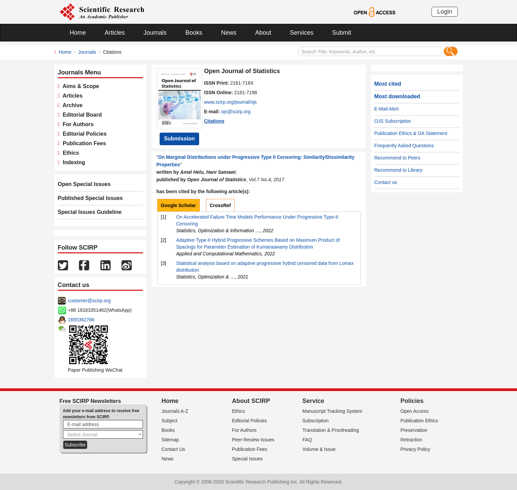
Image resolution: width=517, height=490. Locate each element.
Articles (115, 32)
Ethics (69, 153)
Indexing (72, 162)
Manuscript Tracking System (332, 411)
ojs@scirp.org (236, 111)
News (229, 32)
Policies (412, 401)
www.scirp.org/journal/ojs (230, 102)
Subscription (316, 420)
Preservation (414, 430)
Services (301, 32)
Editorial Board (81, 115)
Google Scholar (178, 205)
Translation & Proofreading (331, 430)
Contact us (385, 182)
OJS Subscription (392, 121)
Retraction (411, 439)
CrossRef (220, 205)
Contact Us (173, 449)
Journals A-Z (175, 411)
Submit (341, 32)
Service (313, 401)
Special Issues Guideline (90, 212)
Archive (71, 105)
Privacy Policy (415, 449)
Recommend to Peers (397, 157)
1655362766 (81, 319)
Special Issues (247, 458)
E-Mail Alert (386, 109)
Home (78, 32)
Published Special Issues (90, 198)
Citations (214, 121)
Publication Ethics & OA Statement (411, 133)
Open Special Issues (84, 184)
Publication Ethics (419, 420)
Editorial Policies (83, 134)
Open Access (415, 411)
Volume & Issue (319, 449)
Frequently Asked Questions (404, 145)
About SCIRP (251, 401)
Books (194, 32)
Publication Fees (83, 143)
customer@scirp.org (89, 300)
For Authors (77, 124)
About (263, 32)
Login (444, 11)
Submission (179, 138)
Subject (170, 420)
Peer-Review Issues (253, 439)
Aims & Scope (79, 86)
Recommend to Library (398, 170)
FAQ (307, 439)
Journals (155, 32)
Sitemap (170, 439)
